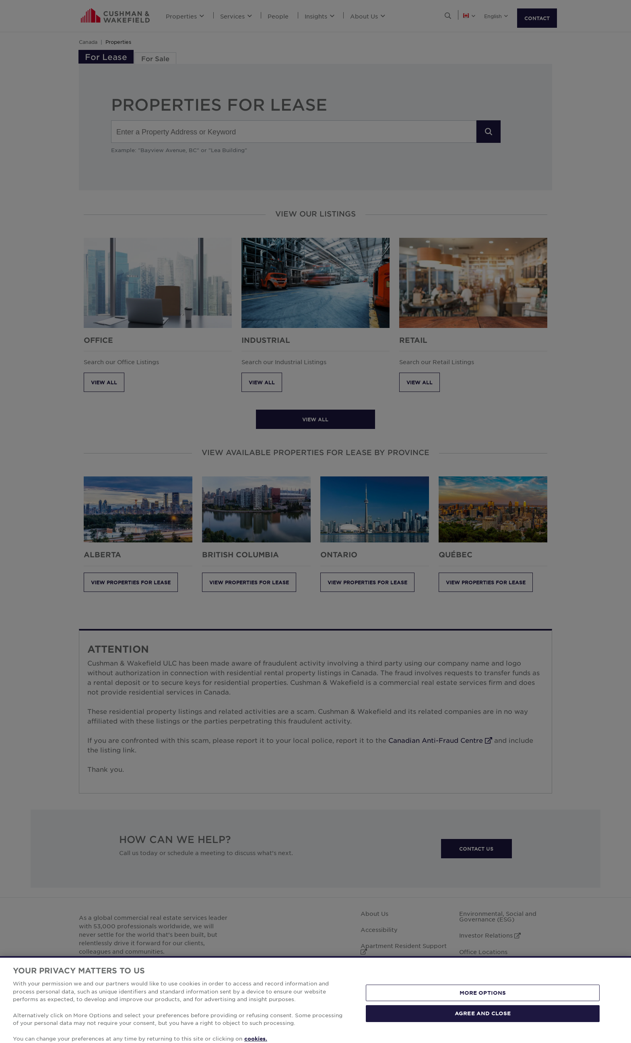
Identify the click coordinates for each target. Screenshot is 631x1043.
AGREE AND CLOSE (483, 1024)
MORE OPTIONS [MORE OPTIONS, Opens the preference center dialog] (483, 1003)
